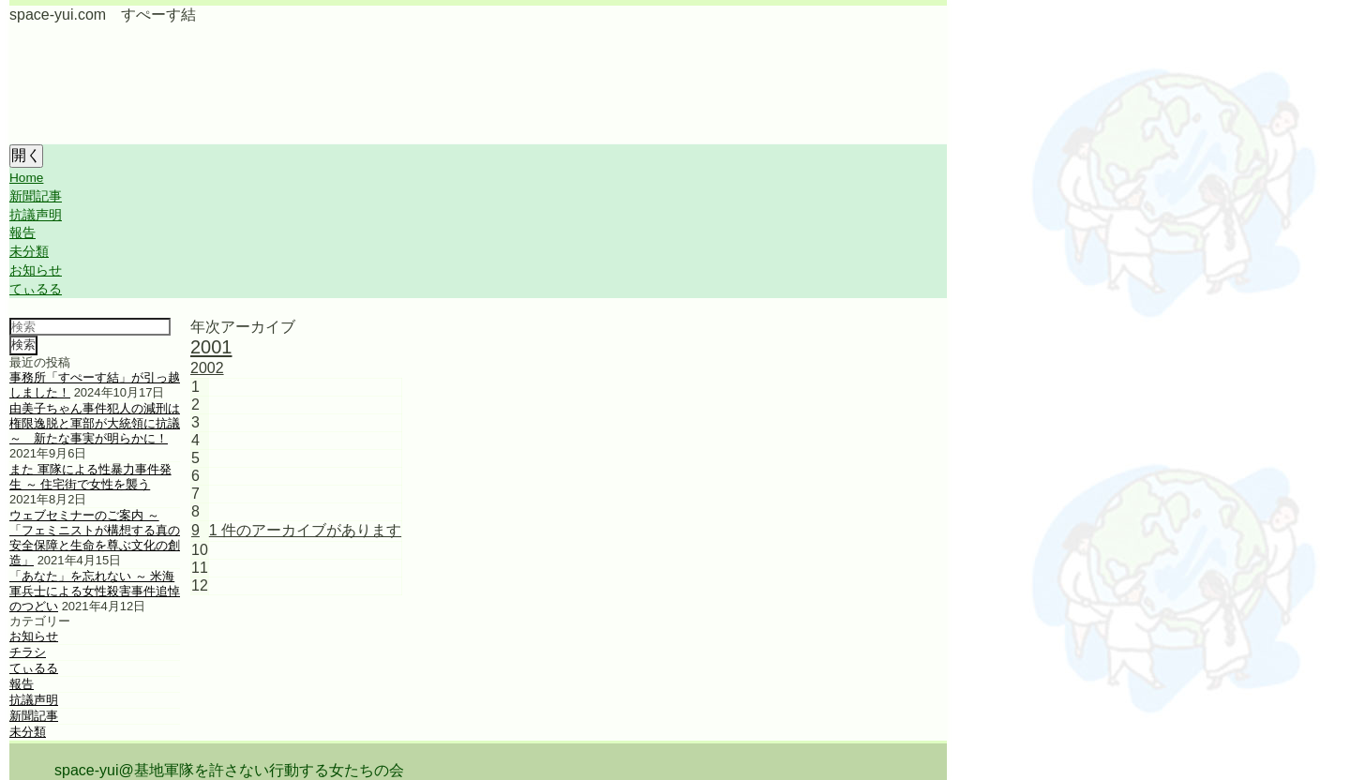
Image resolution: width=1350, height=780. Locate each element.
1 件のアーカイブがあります (305, 530)
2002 (207, 368)
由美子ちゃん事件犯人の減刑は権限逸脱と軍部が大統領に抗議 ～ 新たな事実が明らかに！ (94, 423)
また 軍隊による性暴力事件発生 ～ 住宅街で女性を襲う (90, 476)
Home (26, 178)
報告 (22, 233)
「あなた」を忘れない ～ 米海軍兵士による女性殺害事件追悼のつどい (94, 591)
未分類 (29, 252)
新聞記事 (35, 196)
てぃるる (35, 289)
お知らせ (35, 270)
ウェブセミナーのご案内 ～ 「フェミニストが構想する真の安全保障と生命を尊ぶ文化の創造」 (94, 537)
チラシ (27, 652)
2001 (211, 347)
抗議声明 (35, 215)
